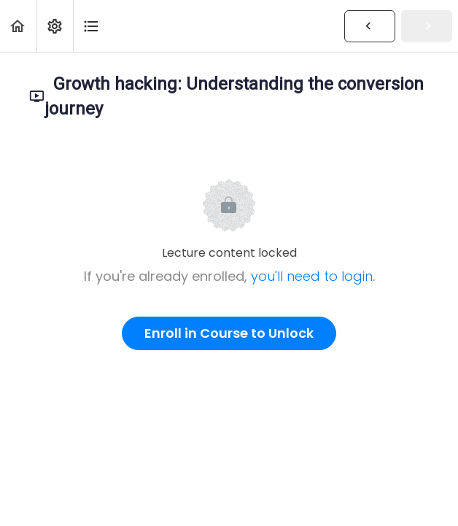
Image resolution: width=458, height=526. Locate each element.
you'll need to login (312, 276)
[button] (18, 26)
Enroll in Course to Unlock (229, 333)
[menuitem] (54, 26)
